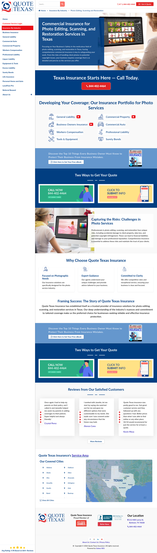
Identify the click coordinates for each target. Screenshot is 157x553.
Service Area (80, 455)
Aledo (48, 473)
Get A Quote (145, 4)
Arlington (71, 483)
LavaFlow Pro (8, 85)
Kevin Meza (128, 431)
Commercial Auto (10, 41)
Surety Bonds (8, 72)
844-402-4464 (128, 4)
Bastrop (70, 493)
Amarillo (49, 483)
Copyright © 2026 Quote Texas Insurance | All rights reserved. (97, 546)
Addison (71, 468)
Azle (69, 488)
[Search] (62, 4)
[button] (31, 94)
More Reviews (96, 441)
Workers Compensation (12, 50)
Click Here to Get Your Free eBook (66, 162)
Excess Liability (9, 68)
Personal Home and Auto (13, 81)
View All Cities (48, 500)
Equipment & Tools (10, 63)
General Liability (9, 37)
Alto (47, 478)
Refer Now (104, 524)
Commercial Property (11, 46)
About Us (85, 542)
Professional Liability (11, 54)
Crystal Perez (50, 423)
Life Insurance (8, 77)
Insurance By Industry (58, 10)
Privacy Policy (105, 542)
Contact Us (94, 542)
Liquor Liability (9, 59)
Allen (69, 473)
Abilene (49, 468)
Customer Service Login (12, 23)
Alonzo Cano (90, 426)
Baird (48, 493)
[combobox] (49, 4)
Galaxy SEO (100, 548)
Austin (48, 488)
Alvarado (71, 478)
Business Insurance (10, 32)
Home (42, 10)
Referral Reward (9, 90)
